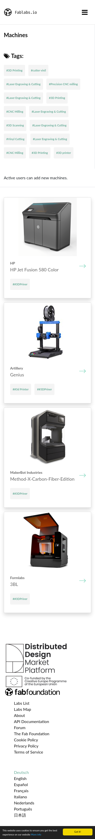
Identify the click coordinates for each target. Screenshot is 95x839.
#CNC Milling (14, 111)
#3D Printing (14, 70)
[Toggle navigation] (85, 12)
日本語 (20, 815)
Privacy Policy (26, 745)
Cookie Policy (26, 739)
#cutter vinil (38, 70)
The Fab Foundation (31, 733)
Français (21, 790)
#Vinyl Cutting (15, 139)
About (19, 715)
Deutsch (21, 772)
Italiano (20, 796)
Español (21, 784)
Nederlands (24, 802)
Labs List (21, 703)
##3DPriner (20, 284)
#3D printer (63, 152)
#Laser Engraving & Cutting (23, 84)
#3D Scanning (15, 125)
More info (36, 834)
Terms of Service (28, 751)
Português (23, 808)
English (20, 778)
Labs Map (22, 709)
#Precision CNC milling (63, 84)
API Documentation (31, 721)
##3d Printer (21, 389)
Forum (19, 727)
